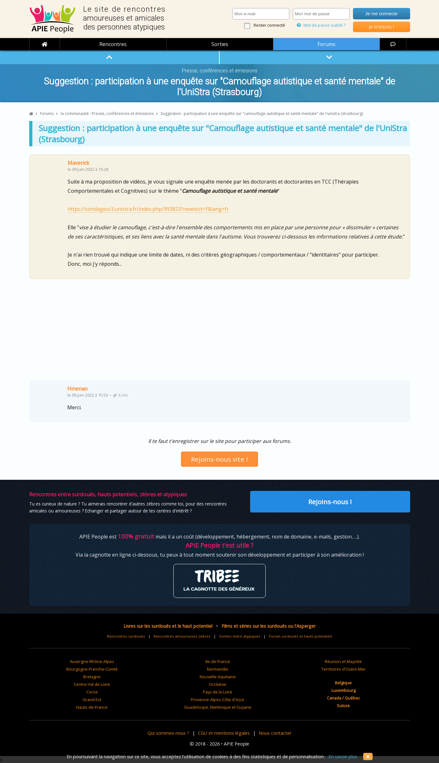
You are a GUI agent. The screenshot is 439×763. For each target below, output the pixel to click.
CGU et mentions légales (224, 733)
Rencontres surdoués (126, 636)
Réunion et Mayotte (343, 661)
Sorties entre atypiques (239, 636)
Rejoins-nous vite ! (219, 459)
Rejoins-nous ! (330, 501)
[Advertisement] (219, 332)
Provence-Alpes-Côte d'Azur (217, 699)
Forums (326, 44)
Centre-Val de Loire (92, 684)
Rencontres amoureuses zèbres (182, 636)
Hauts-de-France (92, 707)
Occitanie (217, 684)
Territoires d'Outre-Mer (343, 669)
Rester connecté (269, 25)
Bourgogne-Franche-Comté (92, 669)
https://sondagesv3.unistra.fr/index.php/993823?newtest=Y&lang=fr (148, 208)
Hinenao (77, 388)
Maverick (78, 162)
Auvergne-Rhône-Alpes (92, 661)
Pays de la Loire (217, 692)
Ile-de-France (217, 661)
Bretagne (92, 676)
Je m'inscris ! (381, 27)
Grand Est (92, 699)
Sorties (219, 44)
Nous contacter (275, 733)
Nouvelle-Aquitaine (218, 676)
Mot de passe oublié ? (321, 25)
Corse (92, 692)
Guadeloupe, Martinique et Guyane (217, 707)
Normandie (217, 669)
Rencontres (113, 44)
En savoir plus (343, 756)
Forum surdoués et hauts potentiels (300, 636)
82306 (120, 395)
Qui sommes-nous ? (168, 733)
